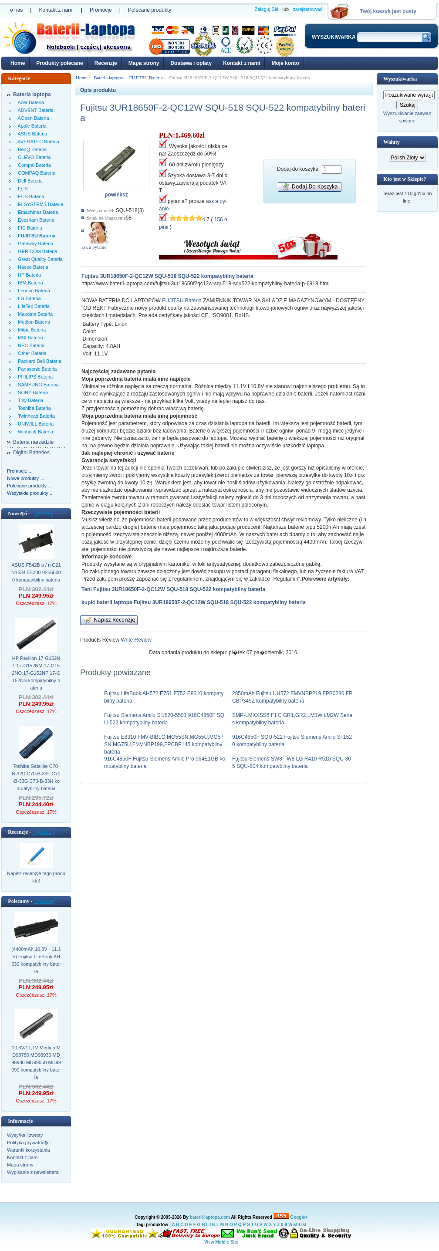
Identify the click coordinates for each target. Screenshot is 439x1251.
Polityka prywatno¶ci (29, 1142)
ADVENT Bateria (34, 110)
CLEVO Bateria (33, 157)
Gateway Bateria (34, 243)
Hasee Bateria (31, 267)
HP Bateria (28, 274)
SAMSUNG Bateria (37, 384)
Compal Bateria (33, 165)
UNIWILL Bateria (34, 423)
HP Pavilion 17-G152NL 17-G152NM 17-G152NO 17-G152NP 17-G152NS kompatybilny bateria (36, 673)
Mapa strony (143, 63)
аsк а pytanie (93, 247)
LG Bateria (28, 298)
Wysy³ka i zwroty (25, 1135)
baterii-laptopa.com (210, 1217)
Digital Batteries (31, 453)
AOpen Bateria (32, 118)
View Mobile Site (221, 1242)
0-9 (284, 1224)
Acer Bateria (29, 102)
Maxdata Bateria (34, 314)
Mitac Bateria (30, 329)
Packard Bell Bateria (38, 361)
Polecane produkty (149, 10)
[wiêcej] (43, 514)
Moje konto (285, 63)
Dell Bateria (29, 180)
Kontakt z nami (56, 10)
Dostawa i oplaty (191, 63)
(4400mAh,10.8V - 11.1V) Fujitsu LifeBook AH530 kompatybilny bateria (36, 960)
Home (17, 63)
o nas (16, 10)
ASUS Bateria (31, 133)
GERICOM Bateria (36, 251)
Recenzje (106, 63)
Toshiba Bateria (33, 408)
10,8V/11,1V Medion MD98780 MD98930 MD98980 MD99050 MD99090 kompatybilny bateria (36, 1062)
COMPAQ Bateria (35, 173)
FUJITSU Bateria (182, 301)
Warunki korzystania (28, 1150)
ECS (21, 188)
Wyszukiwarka (400, 79)
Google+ (298, 1217)
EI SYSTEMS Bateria (39, 204)
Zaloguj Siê (266, 9)
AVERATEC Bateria (37, 141)
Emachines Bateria (36, 212)
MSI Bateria (29, 337)
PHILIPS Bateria (34, 376)
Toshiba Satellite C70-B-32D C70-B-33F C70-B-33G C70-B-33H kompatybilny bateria (36, 777)
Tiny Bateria (29, 400)
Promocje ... (20, 470)
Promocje (101, 10)
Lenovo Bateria (32, 290)
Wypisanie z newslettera (33, 1172)
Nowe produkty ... (25, 478)
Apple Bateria (31, 125)
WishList (297, 1224)
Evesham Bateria (34, 220)
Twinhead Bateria (35, 416)
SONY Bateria (31, 392)
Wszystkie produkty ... (30, 493)
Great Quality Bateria (39, 259)
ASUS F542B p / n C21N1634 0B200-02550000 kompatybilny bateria (36, 572)
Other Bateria (31, 353)
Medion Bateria (32, 322)
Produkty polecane (59, 63)
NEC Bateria (29, 345)
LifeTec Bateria (32, 306)
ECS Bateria (29, 196)
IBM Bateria (29, 282)
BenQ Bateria (31, 149)
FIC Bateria (28, 227)
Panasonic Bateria (36, 369)
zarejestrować (307, 9)
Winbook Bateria (34, 431)
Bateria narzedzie (33, 442)
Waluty (391, 142)
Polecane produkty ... (29, 485)
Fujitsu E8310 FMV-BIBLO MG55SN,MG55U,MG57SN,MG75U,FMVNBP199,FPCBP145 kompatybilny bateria (163, 744)
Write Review (135, 640)
